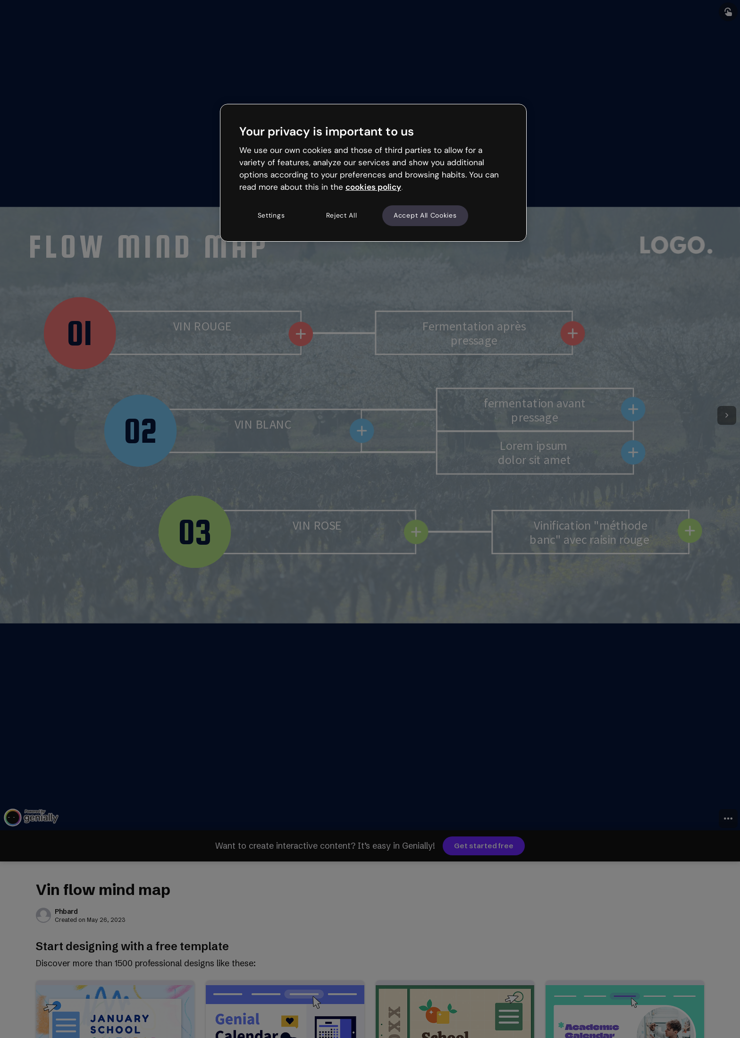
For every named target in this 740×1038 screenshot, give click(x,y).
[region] (373, 173)
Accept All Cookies (425, 215)
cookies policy (373, 187)
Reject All (341, 215)
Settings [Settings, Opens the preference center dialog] (271, 215)
